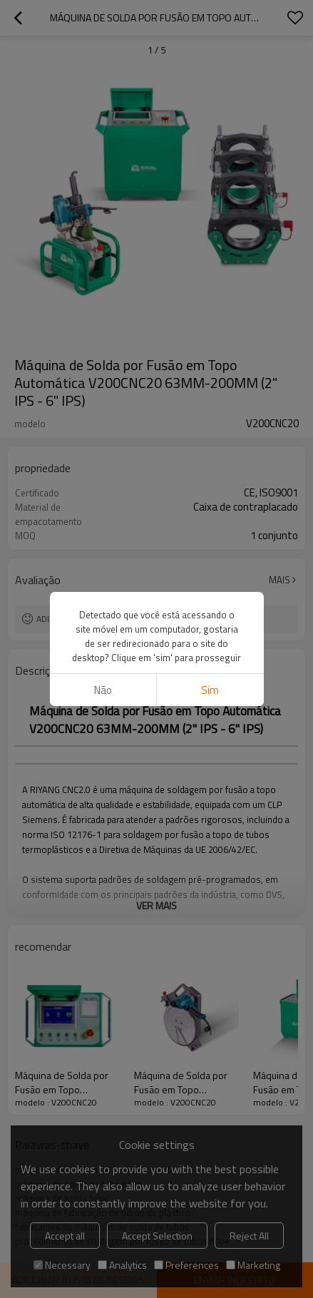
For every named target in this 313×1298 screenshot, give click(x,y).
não (103, 690)
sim (210, 690)
